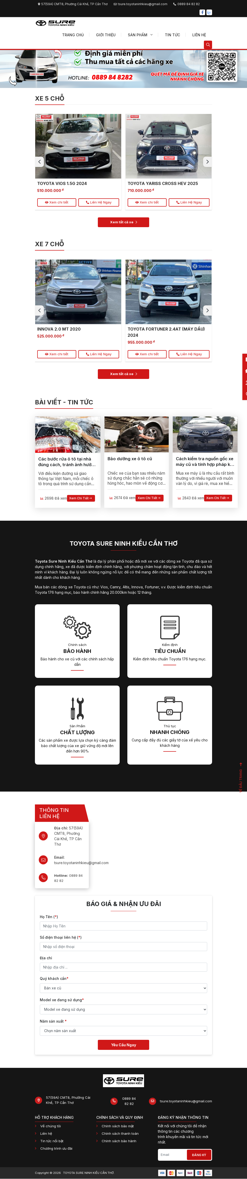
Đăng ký (199, 1155)
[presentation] (39, 162)
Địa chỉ (46, 958)
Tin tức (172, 35)
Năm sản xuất (53, 1021)
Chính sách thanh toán (120, 1134)
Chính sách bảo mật (118, 1126)
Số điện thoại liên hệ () (61, 937)
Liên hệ (199, 35)
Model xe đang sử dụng (62, 1000)
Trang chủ (73, 35)
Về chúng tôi (50, 1126)
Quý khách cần (54, 978)
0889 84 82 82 (68, 878)
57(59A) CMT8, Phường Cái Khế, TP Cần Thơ (68, 1100)
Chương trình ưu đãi (56, 1148)
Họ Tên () (49, 917)
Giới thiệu (106, 35)
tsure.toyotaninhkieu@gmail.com (186, 1101)
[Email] (172, 1155)
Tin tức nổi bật (51, 1141)
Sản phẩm (140, 35)
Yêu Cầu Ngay (123, 1045)
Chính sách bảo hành (119, 1141)
